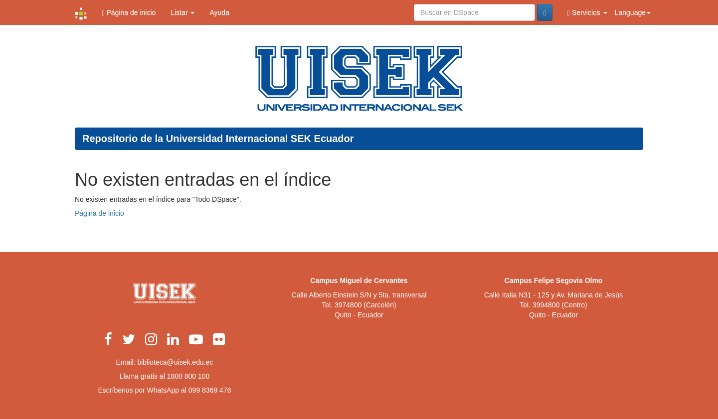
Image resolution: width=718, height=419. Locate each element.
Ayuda (219, 12)
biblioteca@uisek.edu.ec (175, 362)
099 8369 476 (209, 390)
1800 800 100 (188, 376)
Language (633, 12)
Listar (182, 12)
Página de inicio (129, 12)
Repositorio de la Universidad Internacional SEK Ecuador (218, 138)
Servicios (587, 12)
